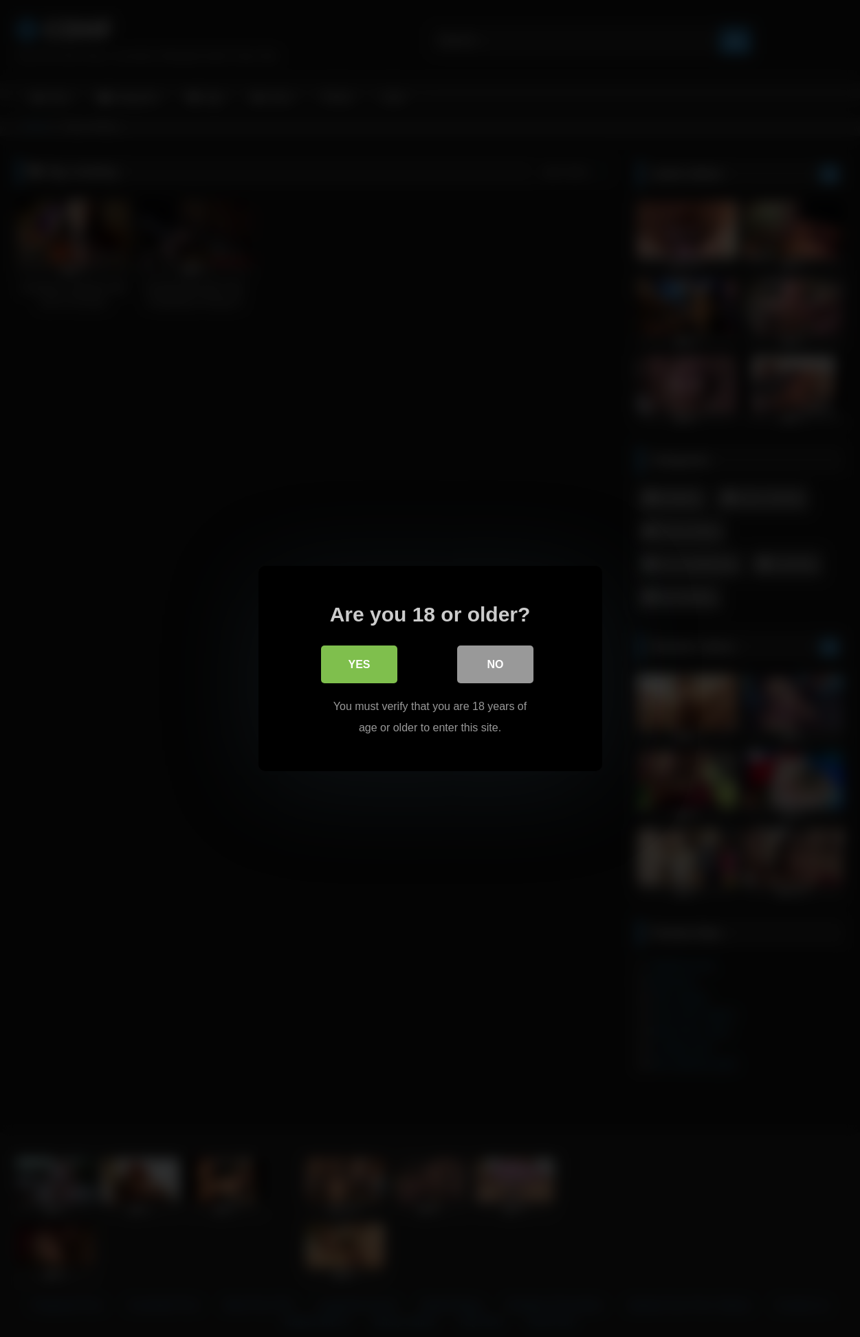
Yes (359, 665)
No (495, 665)
